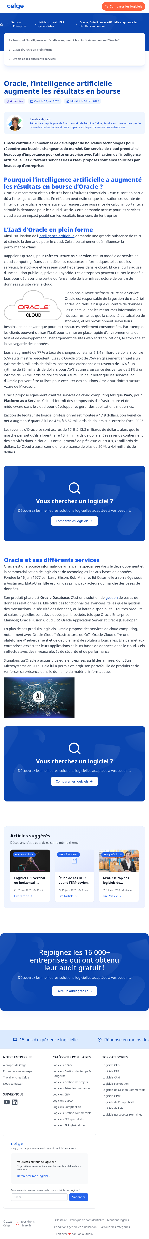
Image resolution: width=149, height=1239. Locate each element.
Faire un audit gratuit (74, 991)
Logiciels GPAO (62, 1065)
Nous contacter (13, 1083)
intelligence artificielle (56, 236)
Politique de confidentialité (87, 1220)
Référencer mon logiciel (34, 1176)
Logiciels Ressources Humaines (122, 1114)
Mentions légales (118, 1220)
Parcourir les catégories (115, 1227)
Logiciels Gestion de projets (70, 1082)
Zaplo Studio (85, 1234)
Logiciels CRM (61, 1094)
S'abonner (78, 1197)
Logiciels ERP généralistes (69, 1125)
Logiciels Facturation (115, 1083)
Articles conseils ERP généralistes (51, 24)
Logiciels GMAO (63, 1100)
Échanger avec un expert (19, 1071)
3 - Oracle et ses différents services (32, 59)
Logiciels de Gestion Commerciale (123, 1090)
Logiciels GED (111, 1065)
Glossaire (61, 1220)
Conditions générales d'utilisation (75, 1227)
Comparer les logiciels (123, 6)
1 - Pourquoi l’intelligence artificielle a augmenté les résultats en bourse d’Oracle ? (64, 40)
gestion (112, 597)
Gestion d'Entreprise (18, 24)
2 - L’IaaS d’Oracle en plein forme (31, 49)
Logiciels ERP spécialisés (68, 1119)
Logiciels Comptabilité (67, 1107)
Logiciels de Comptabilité (118, 1102)
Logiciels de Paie (112, 1108)
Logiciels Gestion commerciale (72, 1113)
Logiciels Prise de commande (71, 1088)
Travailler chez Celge (16, 1077)
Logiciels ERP (110, 1071)
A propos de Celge (14, 1065)
